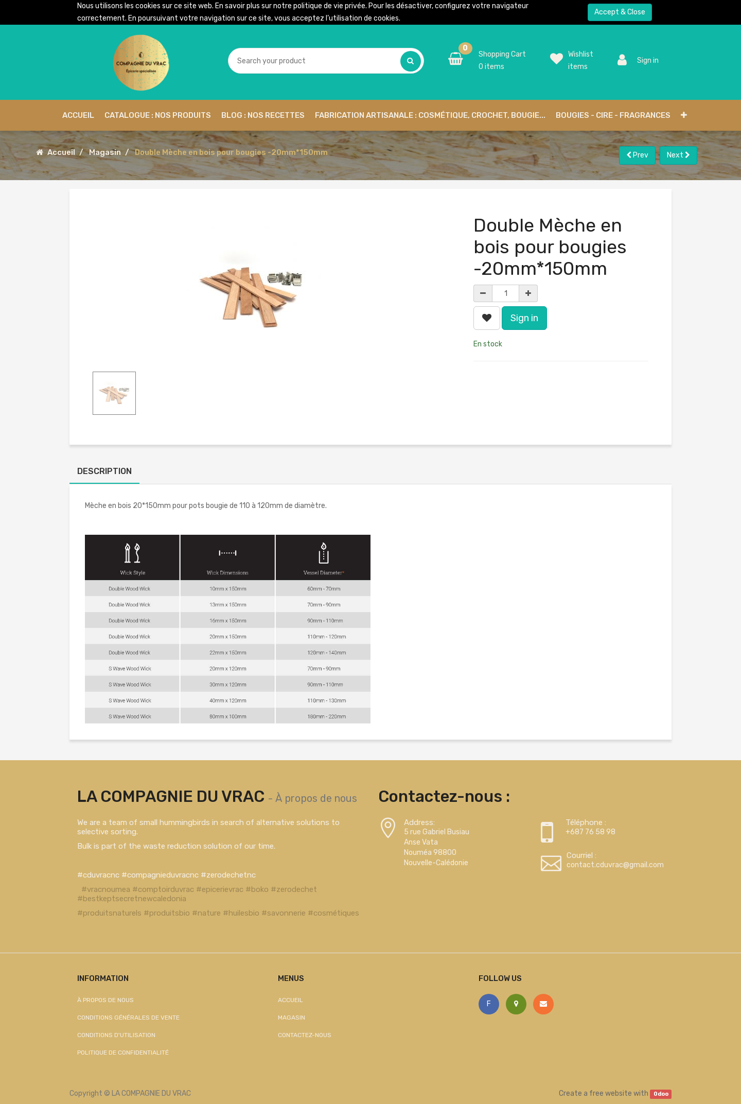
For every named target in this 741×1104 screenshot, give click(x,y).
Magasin (105, 152)
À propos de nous (316, 798)
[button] (684, 115)
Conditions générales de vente (128, 1017)
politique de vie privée (329, 6)
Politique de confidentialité (123, 1052)
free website (610, 1093)
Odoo (661, 1094)
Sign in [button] (524, 318)
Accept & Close (619, 12)
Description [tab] (104, 471)
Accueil (61, 152)
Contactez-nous (304, 1035)
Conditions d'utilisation (116, 1035)
